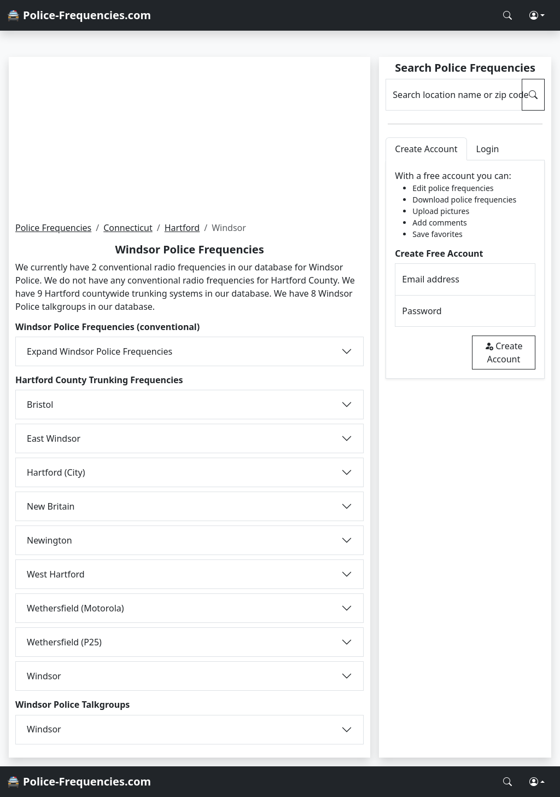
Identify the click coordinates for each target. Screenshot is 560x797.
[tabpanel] (465, 269)
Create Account (503, 352)
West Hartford (56, 574)
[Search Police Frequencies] (507, 15)
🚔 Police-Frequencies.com (79, 15)
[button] (537, 15)
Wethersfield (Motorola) (75, 608)
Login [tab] (487, 149)
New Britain (51, 506)
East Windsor (53, 438)
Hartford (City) (56, 472)
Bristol (40, 405)
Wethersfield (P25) (64, 642)
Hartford (182, 228)
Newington (49, 540)
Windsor (44, 676)
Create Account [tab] (426, 149)
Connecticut (128, 228)
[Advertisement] (189, 139)
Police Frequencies (53, 228)
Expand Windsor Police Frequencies (99, 351)
